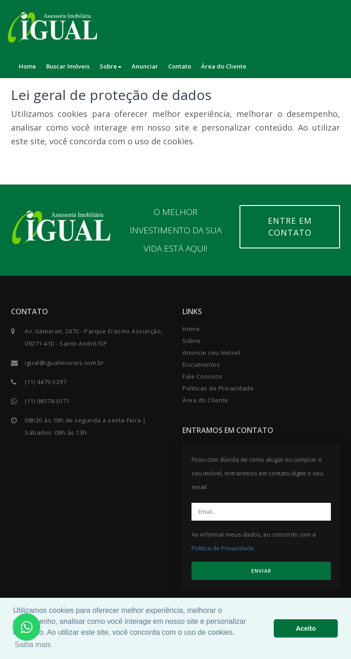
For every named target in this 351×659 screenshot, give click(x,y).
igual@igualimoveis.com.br (64, 362)
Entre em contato (290, 226)
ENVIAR (261, 570)
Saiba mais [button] (33, 644)
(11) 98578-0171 (47, 401)
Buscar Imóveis (68, 66)
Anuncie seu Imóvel (211, 352)
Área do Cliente (223, 66)
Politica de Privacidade (222, 548)
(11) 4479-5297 (45, 382)
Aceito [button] (306, 628)
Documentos (201, 364)
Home (27, 66)
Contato (179, 66)
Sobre (111, 66)
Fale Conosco (202, 376)
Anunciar (145, 66)
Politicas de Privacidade (218, 388)
